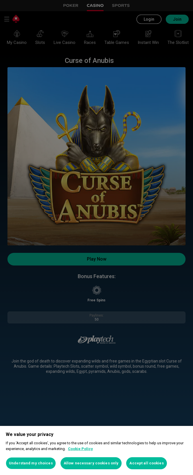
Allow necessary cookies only (91, 463)
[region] (96, 450)
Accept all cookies (146, 463)
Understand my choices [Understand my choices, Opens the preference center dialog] (31, 463)
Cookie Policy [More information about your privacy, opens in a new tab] (80, 449)
